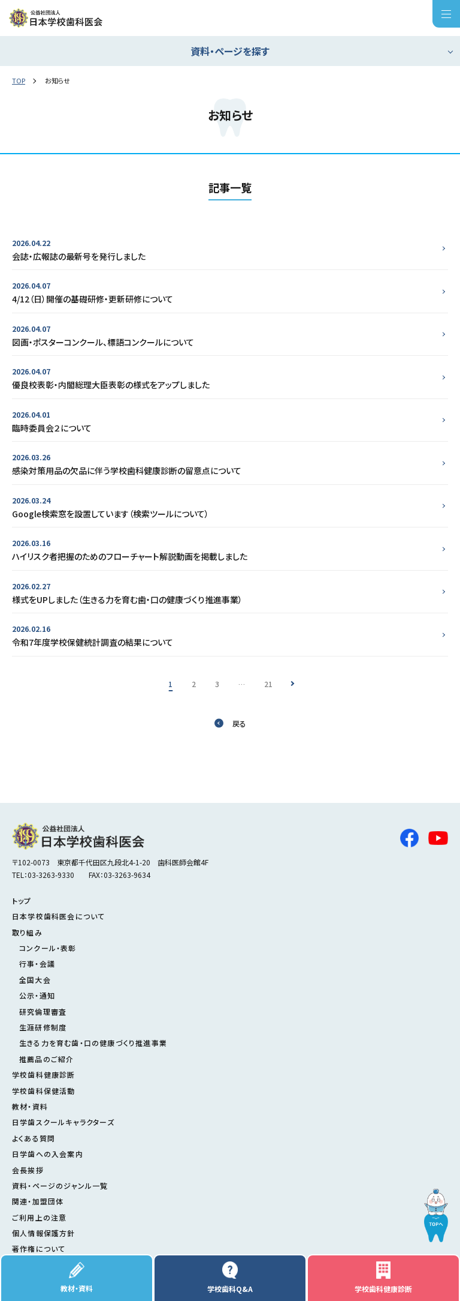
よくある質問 (33, 1138)
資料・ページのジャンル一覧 (60, 1185)
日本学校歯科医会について (58, 916)
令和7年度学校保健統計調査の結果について (225, 635)
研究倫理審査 (42, 1011)
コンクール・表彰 (48, 948)
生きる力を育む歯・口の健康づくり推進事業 (93, 1043)
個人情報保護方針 (43, 1233)
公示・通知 (37, 995)
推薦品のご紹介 (46, 1059)
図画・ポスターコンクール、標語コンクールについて (225, 335)
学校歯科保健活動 (43, 1091)
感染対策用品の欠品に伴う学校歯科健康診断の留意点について (225, 463)
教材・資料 (76, 1277)
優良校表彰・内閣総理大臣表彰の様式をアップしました (225, 378)
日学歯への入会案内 (47, 1154)
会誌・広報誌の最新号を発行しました (225, 249)
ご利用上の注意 (39, 1217)
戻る (239, 723)
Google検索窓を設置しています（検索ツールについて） (225, 507)
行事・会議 (37, 963)
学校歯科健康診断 (383, 1277)
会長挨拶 (28, 1170)
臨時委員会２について (225, 421)
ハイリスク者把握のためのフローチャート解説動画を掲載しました (225, 549)
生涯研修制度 (42, 1027)
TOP (18, 80)
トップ (22, 900)
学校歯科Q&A (230, 1277)
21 (268, 684)
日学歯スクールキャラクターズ (63, 1122)
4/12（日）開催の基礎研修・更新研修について (225, 292)
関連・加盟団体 (37, 1201)
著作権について (38, 1248)
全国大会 (35, 980)
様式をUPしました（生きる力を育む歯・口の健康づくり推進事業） (225, 592)
